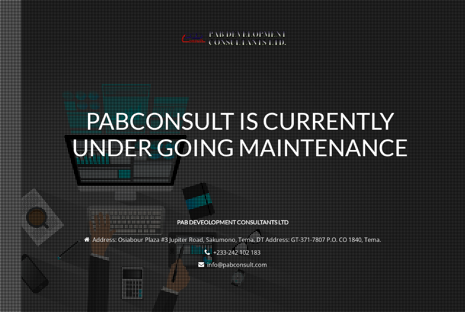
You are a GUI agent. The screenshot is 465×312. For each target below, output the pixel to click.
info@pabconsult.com (237, 265)
